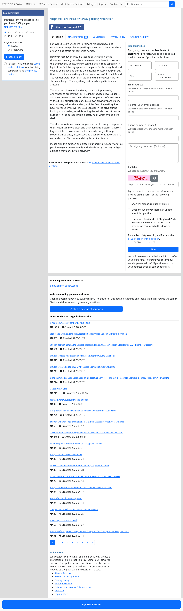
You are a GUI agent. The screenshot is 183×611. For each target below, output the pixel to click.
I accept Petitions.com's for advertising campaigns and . (24, 69)
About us (59, 590)
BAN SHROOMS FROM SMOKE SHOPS (70, 323)
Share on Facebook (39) (65, 27)
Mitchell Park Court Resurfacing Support (69, 400)
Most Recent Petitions (72, 4)
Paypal (14, 46)
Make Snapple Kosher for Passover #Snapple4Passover (76, 443)
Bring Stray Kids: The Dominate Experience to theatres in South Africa (83, 410)
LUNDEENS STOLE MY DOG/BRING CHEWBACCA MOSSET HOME (85, 476)
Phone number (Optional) (142, 125)
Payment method (13, 42)
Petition (57, 36)
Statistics (99, 36)
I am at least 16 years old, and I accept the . (151, 237)
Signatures (78, 37)
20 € (32, 32)
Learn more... (13, 26)
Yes (139, 242)
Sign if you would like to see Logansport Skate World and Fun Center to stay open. (88, 334)
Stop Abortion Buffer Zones (64, 286)
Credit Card (17, 49)
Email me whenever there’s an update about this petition (152, 211)
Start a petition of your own (86, 309)
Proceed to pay (14, 56)
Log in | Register (97, 4)
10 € (21, 32)
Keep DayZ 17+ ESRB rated (63, 520)
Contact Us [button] (116, 4)
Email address (135, 84)
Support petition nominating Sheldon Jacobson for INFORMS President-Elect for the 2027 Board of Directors (101, 345)
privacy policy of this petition (143, 238)
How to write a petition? (68, 576)
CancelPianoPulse (58, 388)
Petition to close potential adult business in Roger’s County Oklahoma (83, 355)
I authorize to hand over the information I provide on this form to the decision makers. (154, 224)
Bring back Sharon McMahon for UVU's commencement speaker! (81, 487)
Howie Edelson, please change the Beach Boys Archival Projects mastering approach (89, 531)
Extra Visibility (139, 36)
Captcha (132, 167)
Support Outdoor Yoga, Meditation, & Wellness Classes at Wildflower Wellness (87, 421)
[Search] (147, 4)
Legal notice (61, 594)
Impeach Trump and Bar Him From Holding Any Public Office (79, 465)
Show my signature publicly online (150, 204)
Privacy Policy (117, 36)
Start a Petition (48, 4)
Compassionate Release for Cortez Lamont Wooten (74, 509)
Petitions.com (12, 4)
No (154, 242)
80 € (21, 36)
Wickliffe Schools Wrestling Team (66, 498)
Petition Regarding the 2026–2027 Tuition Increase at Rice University (82, 367)
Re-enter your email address (143, 104)
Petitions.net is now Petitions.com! (73, 587)
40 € (10, 36)
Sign (153, 249)
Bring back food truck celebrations (66, 454)
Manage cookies (63, 583)
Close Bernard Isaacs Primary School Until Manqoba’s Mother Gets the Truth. (86, 432)
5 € (9, 32)
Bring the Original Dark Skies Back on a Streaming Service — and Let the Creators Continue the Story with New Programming (109, 378)
